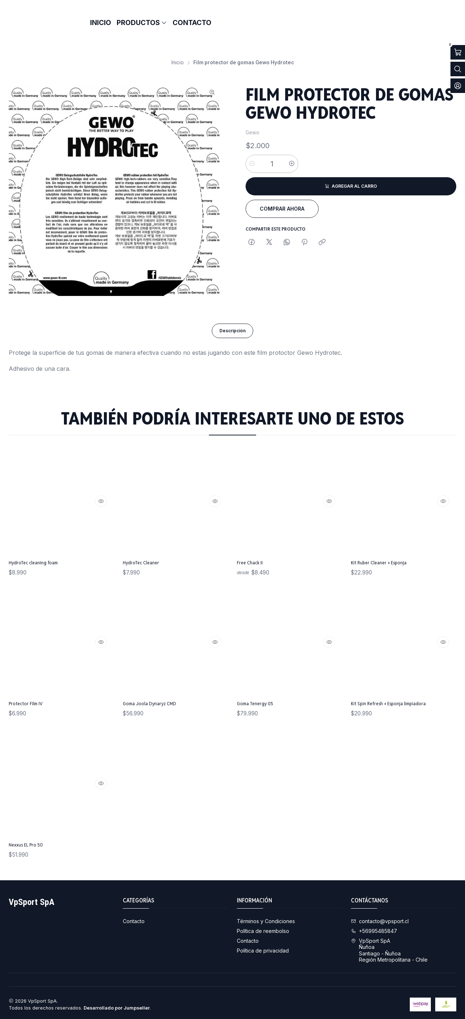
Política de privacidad (263, 947)
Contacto (134, 918)
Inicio (177, 52)
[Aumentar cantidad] (292, 153)
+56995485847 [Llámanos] (374, 928)
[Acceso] (457, 85)
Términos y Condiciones (266, 918)
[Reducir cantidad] (252, 153)
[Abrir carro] (457, 52)
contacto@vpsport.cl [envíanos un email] (380, 918)
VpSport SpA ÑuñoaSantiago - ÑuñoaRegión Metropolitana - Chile (389, 947)
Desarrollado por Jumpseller (117, 1004)
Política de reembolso (263, 928)
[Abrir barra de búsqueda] (457, 69)
